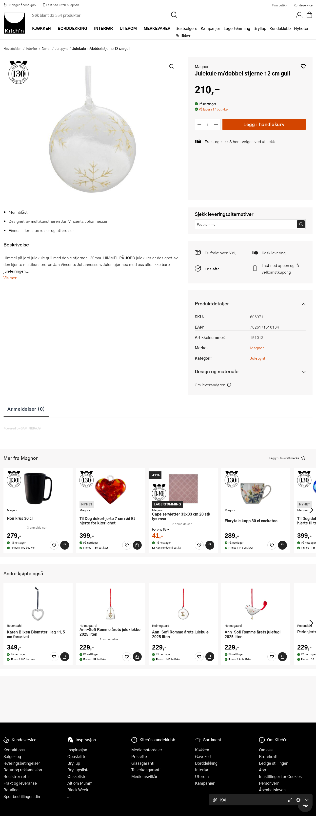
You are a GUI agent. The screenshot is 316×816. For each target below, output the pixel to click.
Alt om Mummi (80, 783)
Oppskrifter (77, 756)
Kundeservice (303, 5)
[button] (303, 66)
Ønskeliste (76, 776)
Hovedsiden (12, 48)
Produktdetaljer (212, 303)
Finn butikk (279, 5)
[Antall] (207, 124)
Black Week (77, 790)
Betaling (11, 790)
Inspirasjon (77, 750)
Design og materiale (216, 371)
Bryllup (260, 28)
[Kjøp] (64, 545)
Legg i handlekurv (264, 124)
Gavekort (203, 756)
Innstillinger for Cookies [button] (280, 776)
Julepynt (61, 48)
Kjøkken (202, 750)
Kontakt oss (14, 750)
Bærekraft (268, 756)
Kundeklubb (280, 28)
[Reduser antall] (199, 124)
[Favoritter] (54, 545)
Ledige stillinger (273, 763)
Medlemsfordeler (146, 750)
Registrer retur (16, 776)
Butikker (183, 35)
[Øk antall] (215, 124)
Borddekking (206, 763)
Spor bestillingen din (21, 796)
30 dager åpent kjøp (19, 5)
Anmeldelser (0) (26, 408)
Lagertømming (237, 28)
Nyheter (301, 28)
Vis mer (10, 277)
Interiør (31, 48)
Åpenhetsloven (272, 790)
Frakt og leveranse (20, 783)
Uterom (202, 776)
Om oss (266, 750)
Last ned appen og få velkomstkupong (280, 268)
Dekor (46, 48)
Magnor (202, 66)
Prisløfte (212, 269)
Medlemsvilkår (144, 776)
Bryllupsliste (78, 770)
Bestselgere (186, 28)
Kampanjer (210, 28)
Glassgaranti (142, 763)
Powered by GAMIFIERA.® (22, 428)
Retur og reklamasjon (22, 770)
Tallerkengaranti (145, 770)
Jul (70, 796)
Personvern (269, 783)
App (262, 770)
